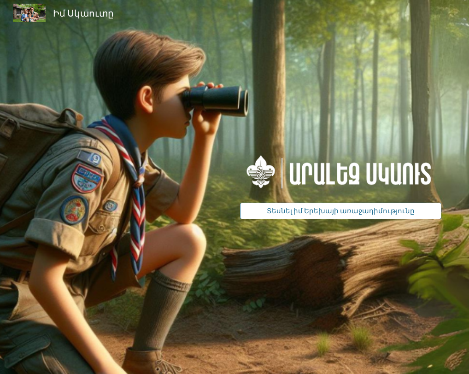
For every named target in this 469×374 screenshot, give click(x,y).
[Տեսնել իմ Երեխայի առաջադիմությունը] (340, 211)
